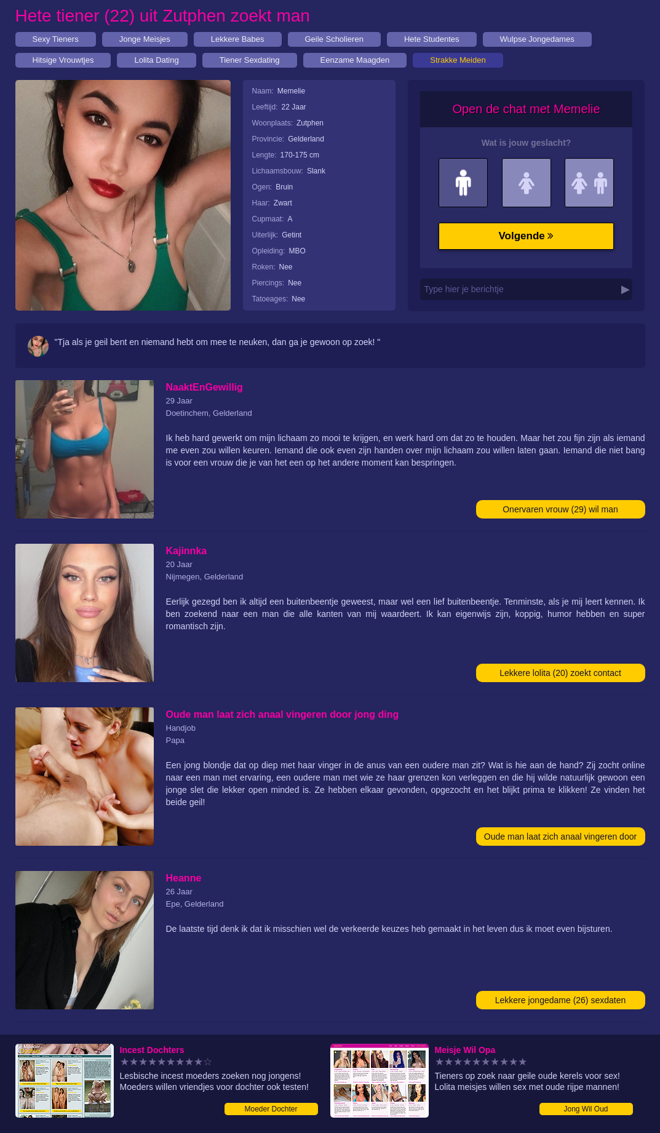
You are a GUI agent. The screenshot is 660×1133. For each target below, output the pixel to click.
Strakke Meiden (457, 60)
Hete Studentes (431, 39)
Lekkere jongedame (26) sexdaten (560, 1000)
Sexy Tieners (56, 39)
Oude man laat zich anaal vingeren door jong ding (560, 839)
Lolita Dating (156, 60)
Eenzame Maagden (355, 60)
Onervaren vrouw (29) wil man (560, 509)
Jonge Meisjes (144, 39)
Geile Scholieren (334, 39)
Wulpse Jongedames (537, 39)
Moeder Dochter (270, 1109)
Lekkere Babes (237, 39)
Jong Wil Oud (585, 1109)
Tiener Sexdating (250, 60)
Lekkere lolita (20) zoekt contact (560, 673)
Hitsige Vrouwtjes (63, 60)
